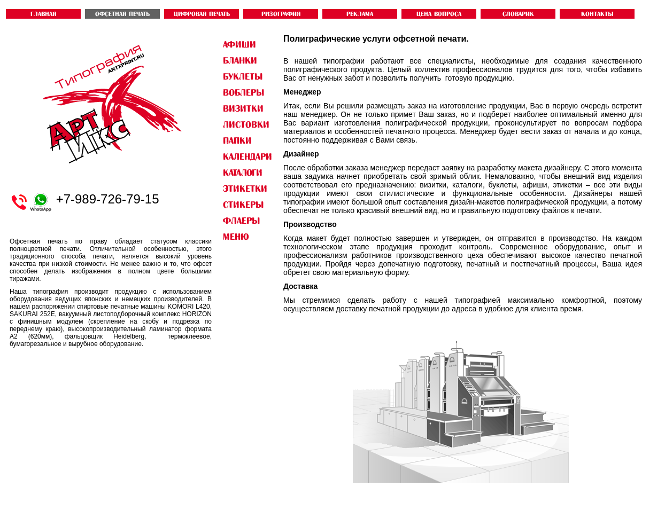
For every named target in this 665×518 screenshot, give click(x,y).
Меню (236, 236)
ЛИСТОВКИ (246, 124)
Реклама (359, 14)
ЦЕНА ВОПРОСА (438, 14)
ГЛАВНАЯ (43, 14)
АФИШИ (239, 44)
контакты (597, 14)
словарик (518, 14)
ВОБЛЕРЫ (243, 92)
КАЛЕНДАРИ (247, 156)
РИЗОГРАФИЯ (280, 14)
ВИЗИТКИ (243, 108)
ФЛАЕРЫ (241, 220)
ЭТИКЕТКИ (245, 188)
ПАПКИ (237, 140)
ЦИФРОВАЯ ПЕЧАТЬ (202, 14)
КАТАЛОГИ (242, 172)
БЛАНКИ (240, 60)
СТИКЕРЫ (243, 204)
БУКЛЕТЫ (242, 76)
